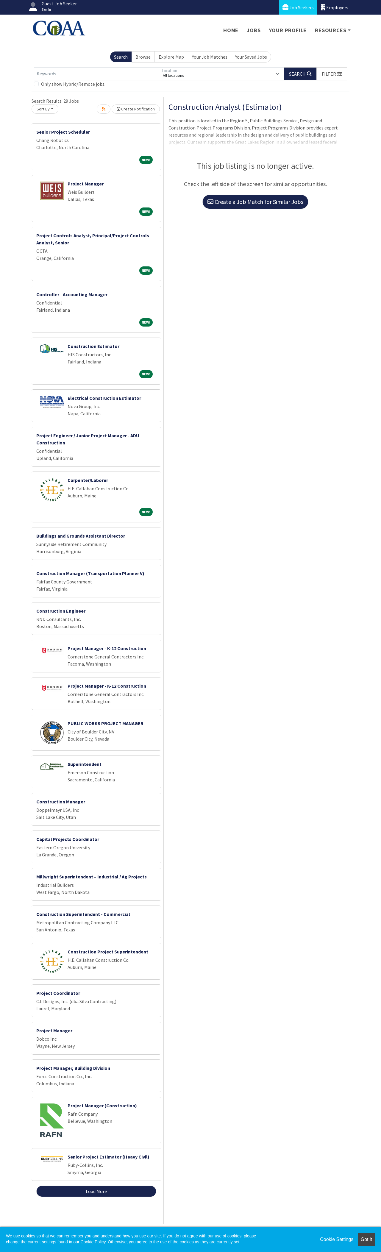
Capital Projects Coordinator (67, 839)
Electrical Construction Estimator (104, 398)
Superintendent (85, 764)
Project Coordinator (58, 993)
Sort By (43, 109)
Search (121, 57)
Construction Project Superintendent (108, 952)
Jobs (253, 30)
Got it (366, 1239)
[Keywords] (96, 73)
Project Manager (86, 184)
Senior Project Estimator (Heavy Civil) (108, 1157)
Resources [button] (330, 30)
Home (230, 30)
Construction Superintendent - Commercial (83, 914)
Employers (334, 7)
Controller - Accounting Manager (71, 294)
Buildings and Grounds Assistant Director (80, 536)
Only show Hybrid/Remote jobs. (73, 84)
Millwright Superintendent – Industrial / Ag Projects (91, 877)
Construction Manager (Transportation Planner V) (90, 573)
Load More (96, 1191)
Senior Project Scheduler (63, 132)
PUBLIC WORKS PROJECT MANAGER (105, 723)
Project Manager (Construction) (102, 1106)
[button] (332, 73)
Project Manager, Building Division (73, 1068)
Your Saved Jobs (251, 57)
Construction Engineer (60, 611)
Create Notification (136, 109)
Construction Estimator (93, 346)
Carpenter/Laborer (88, 480)
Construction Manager (60, 802)
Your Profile (288, 30)
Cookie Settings (336, 1239)
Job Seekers (298, 7)
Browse (143, 57)
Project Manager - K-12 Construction (107, 648)
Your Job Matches (209, 57)
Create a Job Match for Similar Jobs (255, 201)
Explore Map (171, 57)
